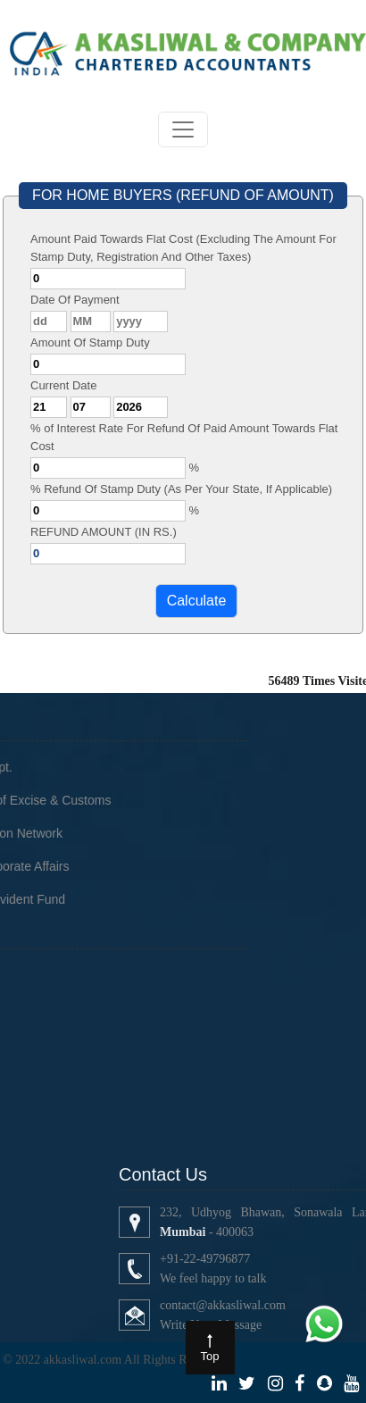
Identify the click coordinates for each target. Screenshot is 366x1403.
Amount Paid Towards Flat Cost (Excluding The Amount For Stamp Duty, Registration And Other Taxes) (183, 247)
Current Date (63, 385)
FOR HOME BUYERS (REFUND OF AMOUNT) (183, 195)
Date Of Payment (75, 299)
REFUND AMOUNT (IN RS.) (103, 532)
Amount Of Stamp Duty (90, 342)
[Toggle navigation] (183, 129)
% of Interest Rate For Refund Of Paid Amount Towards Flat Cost (183, 437)
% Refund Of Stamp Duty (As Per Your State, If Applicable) (181, 489)
